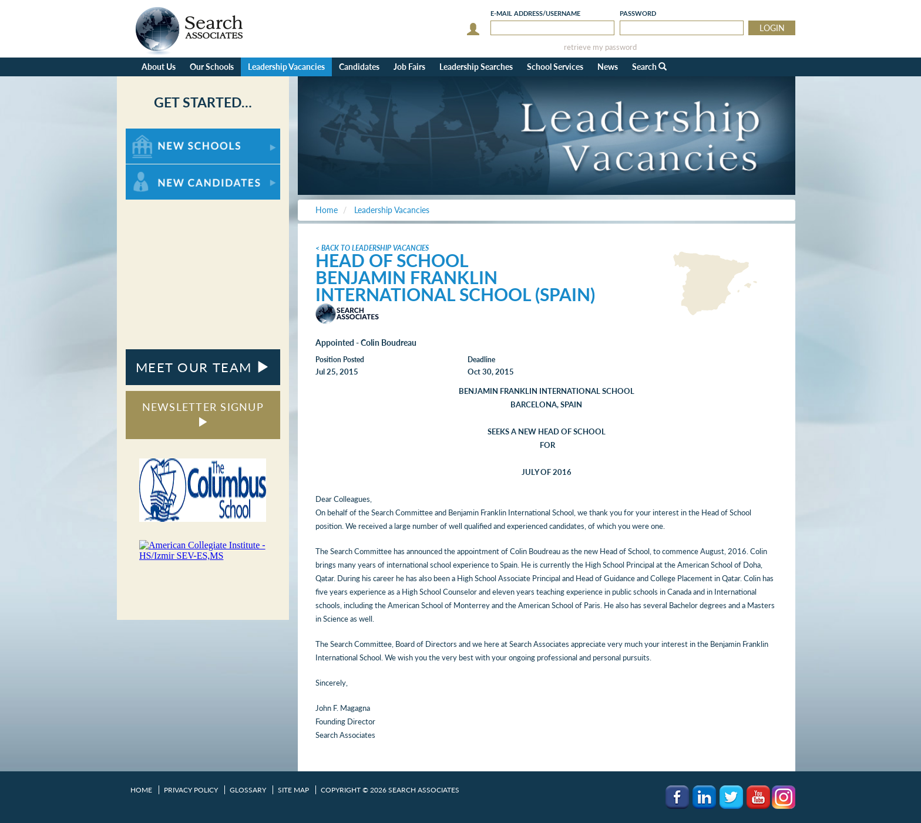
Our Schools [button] (212, 67)
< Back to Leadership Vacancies (372, 248)
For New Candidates (162, 170)
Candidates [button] (359, 67)
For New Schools (156, 134)
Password (638, 13)
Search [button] (649, 67)
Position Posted (339, 359)
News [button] (607, 67)
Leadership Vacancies (286, 67)
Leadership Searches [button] (476, 67)
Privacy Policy (191, 789)
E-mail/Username (535, 13)
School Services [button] (555, 67)
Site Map (293, 789)
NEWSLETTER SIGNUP (203, 413)
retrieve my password (600, 47)
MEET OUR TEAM (203, 367)
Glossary (248, 789)
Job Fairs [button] (409, 67)
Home (141, 789)
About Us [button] (159, 67)
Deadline (481, 359)
